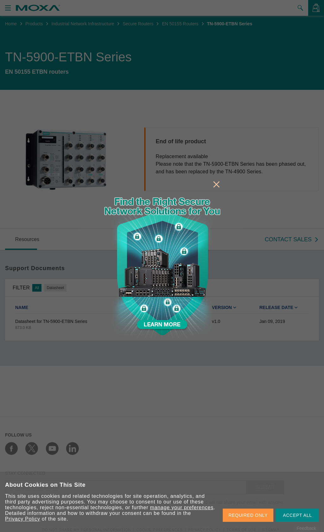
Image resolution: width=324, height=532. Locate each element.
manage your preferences (182, 507)
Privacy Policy (22, 519)
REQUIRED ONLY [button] (248, 515)
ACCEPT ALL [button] (297, 515)
